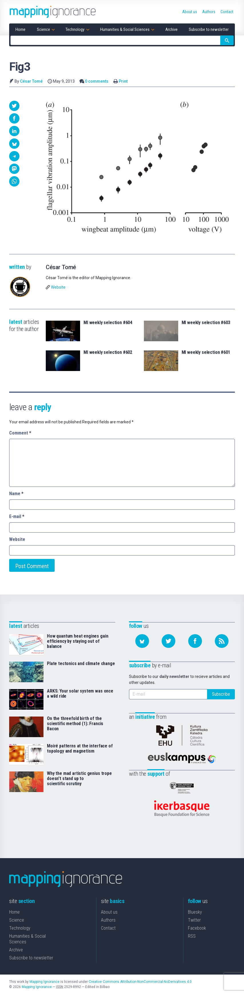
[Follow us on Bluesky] (142, 641)
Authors (108, 920)
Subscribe (221, 694)
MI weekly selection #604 (108, 322)
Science (16, 920)
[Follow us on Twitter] (168, 641)
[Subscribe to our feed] (222, 641)
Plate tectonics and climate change (81, 663)
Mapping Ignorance (44, 982)
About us (109, 912)
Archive (16, 950)
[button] (14, 106)
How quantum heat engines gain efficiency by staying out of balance (77, 641)
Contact (108, 928)
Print (123, 81)
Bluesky (195, 912)
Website (58, 287)
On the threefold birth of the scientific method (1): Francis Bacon (75, 723)
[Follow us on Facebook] (195, 641)
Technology (19, 928)
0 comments (96, 81)
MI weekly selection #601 (206, 352)
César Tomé (31, 81)
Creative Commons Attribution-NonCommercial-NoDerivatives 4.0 (140, 982)
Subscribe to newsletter (31, 958)
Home (14, 912)
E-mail (16, 516)
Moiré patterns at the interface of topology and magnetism (80, 748)
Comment (20, 433)
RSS (192, 936)
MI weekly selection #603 (206, 322)
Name (16, 493)
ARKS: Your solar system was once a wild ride (80, 694)
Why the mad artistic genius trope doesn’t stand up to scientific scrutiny (79, 778)
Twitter (194, 920)
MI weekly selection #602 (108, 352)
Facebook (197, 928)
